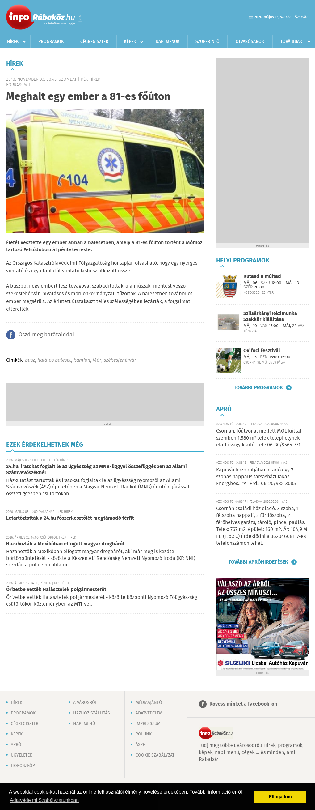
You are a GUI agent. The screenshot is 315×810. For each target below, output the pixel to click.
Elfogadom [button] (280, 796)
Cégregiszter (94, 41)
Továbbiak (291, 41)
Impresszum (148, 723)
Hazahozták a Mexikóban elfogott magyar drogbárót (65, 544)
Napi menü (84, 723)
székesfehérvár (120, 360)
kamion (82, 360)
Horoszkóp (23, 765)
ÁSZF (140, 744)
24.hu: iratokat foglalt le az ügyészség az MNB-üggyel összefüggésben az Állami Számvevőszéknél (96, 470)
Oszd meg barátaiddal (46, 334)
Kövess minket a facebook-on (243, 704)
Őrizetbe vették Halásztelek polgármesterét (56, 590)
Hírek (13, 41)
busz (30, 360)
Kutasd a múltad (262, 276)
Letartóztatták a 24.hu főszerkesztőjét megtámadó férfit (70, 518)
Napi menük (168, 41)
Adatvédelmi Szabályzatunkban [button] (44, 800)
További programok (258, 387)
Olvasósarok (250, 41)
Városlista (80, 18)
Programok (51, 41)
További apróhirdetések (258, 562)
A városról (85, 702)
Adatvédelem (149, 713)
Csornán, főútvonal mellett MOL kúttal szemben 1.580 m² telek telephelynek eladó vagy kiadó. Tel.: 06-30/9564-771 (258, 438)
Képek (130, 41)
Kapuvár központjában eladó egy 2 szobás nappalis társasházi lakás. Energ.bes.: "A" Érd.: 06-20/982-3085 (256, 477)
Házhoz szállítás (91, 713)
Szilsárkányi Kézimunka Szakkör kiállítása (270, 316)
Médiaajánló (149, 702)
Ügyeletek (21, 755)
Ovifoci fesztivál (261, 351)
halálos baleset (54, 360)
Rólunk (144, 734)
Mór (97, 360)
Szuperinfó (207, 41)
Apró (16, 744)
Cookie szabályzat (155, 755)
